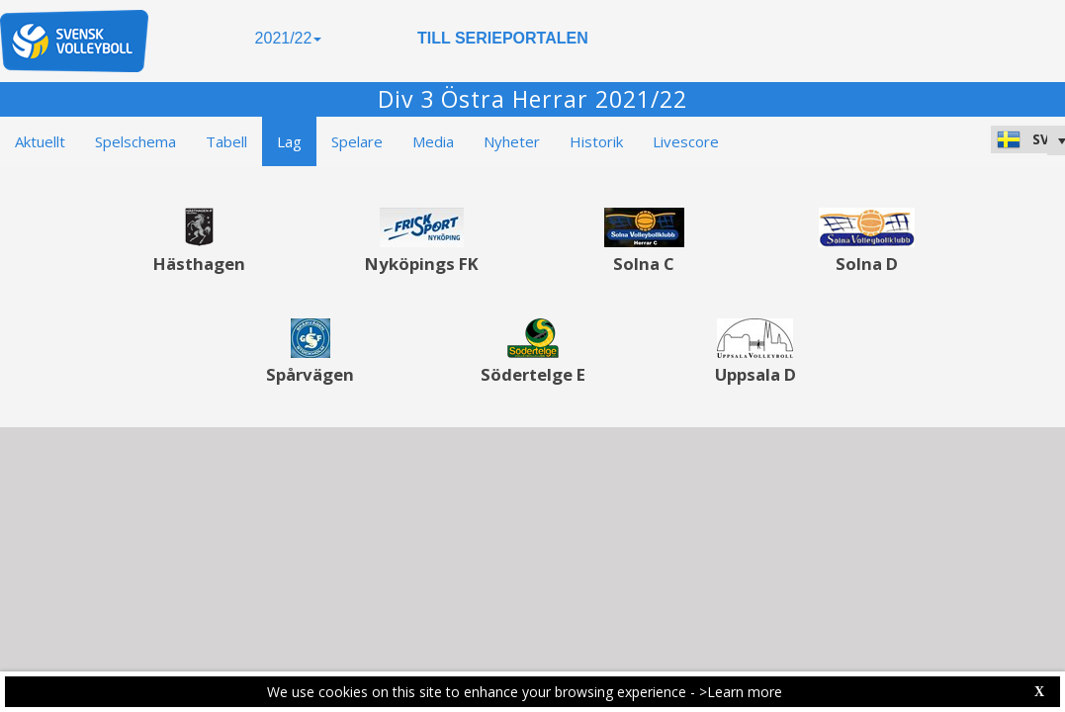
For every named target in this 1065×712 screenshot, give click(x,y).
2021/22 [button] (288, 38)
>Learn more (740, 691)
